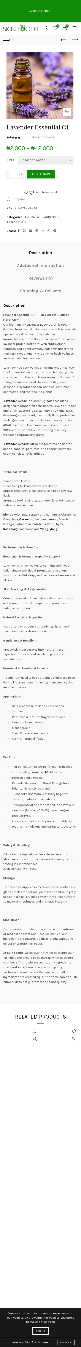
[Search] (45, 28)
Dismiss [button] (65, 1342)
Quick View (34, 1039)
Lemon (52, 519)
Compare (18, 199)
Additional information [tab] (40, 265)
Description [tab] (40, 252)
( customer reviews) (39, 137)
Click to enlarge (67, 112)
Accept (40, 1331)
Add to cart (41, 174)
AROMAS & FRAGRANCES (42, 217)
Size (9, 160)
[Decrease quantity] (8, 174)
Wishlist (57, 26)
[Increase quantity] (21, 174)
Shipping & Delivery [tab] (40, 290)
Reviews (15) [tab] (40, 278)
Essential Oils (16, 222)
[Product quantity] (15, 174)
